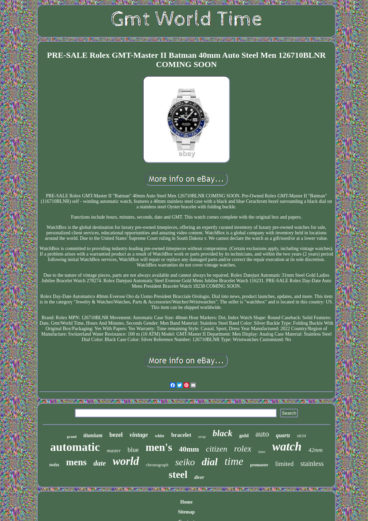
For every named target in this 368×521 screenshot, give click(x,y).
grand (72, 436)
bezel (116, 434)
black (223, 433)
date (99, 463)
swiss (54, 464)
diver (199, 477)
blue (133, 449)
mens (76, 462)
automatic (75, 447)
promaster (259, 465)
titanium (93, 435)
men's (159, 447)
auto (262, 434)
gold (244, 435)
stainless (312, 463)
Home (186, 502)
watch (287, 446)
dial (210, 461)
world (126, 461)
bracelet (181, 435)
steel (178, 474)
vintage (139, 434)
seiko (185, 462)
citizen (216, 448)
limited (284, 463)
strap (202, 436)
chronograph (157, 464)
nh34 (301, 435)
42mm (315, 450)
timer (261, 452)
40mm (189, 449)
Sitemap (186, 512)
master (114, 450)
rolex (242, 448)
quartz (283, 435)
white (160, 435)
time (233, 461)
